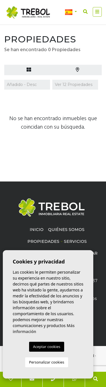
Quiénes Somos (66, 229)
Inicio (37, 229)
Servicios (75, 241)
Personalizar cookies (46, 362)
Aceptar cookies (46, 346)
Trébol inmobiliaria (28, 12)
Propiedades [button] (43, 241)
